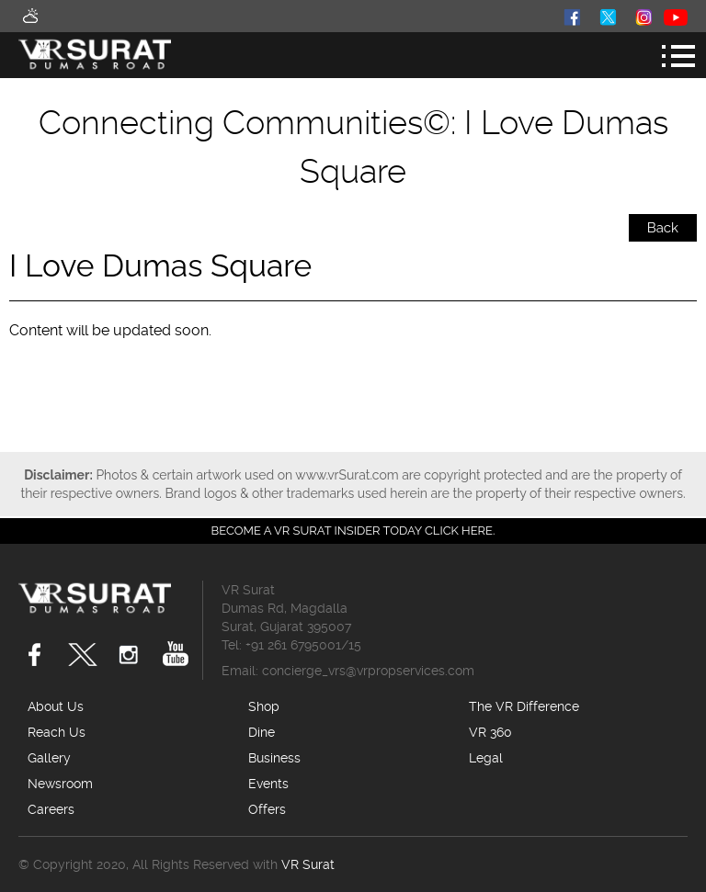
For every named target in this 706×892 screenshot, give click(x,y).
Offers (267, 809)
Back (662, 228)
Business (274, 758)
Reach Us (56, 732)
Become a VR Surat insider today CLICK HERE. (353, 530)
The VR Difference (524, 706)
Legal (486, 758)
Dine (261, 732)
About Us (56, 706)
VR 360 (490, 732)
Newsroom (60, 783)
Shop (263, 706)
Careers (51, 809)
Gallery (49, 758)
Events (268, 783)
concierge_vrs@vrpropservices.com (368, 670)
